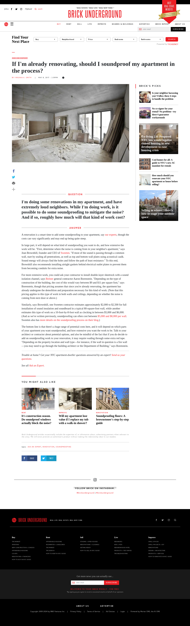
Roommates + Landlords (55, 544)
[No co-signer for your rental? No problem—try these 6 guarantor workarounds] (145, 113)
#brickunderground (104, 493)
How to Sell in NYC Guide (89, 550)
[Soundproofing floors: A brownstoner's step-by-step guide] (112, 399)
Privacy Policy (75, 611)
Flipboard (28, 9)
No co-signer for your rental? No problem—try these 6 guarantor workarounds (164, 113)
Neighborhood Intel (122, 547)
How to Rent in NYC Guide (56, 553)
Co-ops (14, 553)
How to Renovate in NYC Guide (160, 556)
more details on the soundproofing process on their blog (69, 320)
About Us (180, 24)
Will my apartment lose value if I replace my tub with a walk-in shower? (73, 419)
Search (172, 39)
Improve (102, 24)
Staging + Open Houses (89, 542)
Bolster (49, 278)
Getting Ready (85, 547)
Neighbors (118, 542)
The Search (50, 550)
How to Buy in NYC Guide (21, 559)
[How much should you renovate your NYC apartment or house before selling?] (145, 180)
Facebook (12, 9)
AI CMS (157, 611)
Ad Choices (110, 611)
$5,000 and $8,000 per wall (112, 316)
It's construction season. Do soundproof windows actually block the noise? (36, 419)
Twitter (16, 9)
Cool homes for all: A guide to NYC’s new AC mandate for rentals (163, 163)
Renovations (153, 547)
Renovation (102, 412)
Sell (79, 24)
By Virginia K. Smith (22, 78)
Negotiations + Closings (89, 544)
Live (90, 24)
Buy (13, 537)
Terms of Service (93, 611)
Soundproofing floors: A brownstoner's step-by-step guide (112, 419)
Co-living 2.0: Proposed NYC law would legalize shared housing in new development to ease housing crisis (156, 143)
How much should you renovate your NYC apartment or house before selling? (165, 180)
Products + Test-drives (123, 550)
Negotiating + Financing (21, 556)
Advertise (144, 24)
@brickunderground (85, 493)
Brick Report (162, 24)
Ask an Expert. (36, 365)
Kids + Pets (118, 544)
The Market (16, 542)
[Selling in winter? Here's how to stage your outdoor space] (158, 205)
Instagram (21, 9)
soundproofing (63, 447)
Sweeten (65, 252)
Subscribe (111, 582)
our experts (111, 234)
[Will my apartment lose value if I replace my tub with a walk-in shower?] (75, 399)
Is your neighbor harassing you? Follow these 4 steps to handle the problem (165, 96)
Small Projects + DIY (156, 544)
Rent (69, 24)
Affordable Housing (20, 550)
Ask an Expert (20, 58)
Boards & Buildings (122, 24)
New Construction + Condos (23, 547)
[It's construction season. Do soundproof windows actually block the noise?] (38, 399)
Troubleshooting (121, 553)
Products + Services (156, 553)
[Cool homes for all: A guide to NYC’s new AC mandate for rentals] (145, 164)
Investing (15, 544)
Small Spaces (153, 542)
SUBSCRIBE (178, 29)
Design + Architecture (156, 550)
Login (123, 611)
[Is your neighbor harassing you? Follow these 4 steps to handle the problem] (145, 97)
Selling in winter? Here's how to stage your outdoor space (158, 214)
